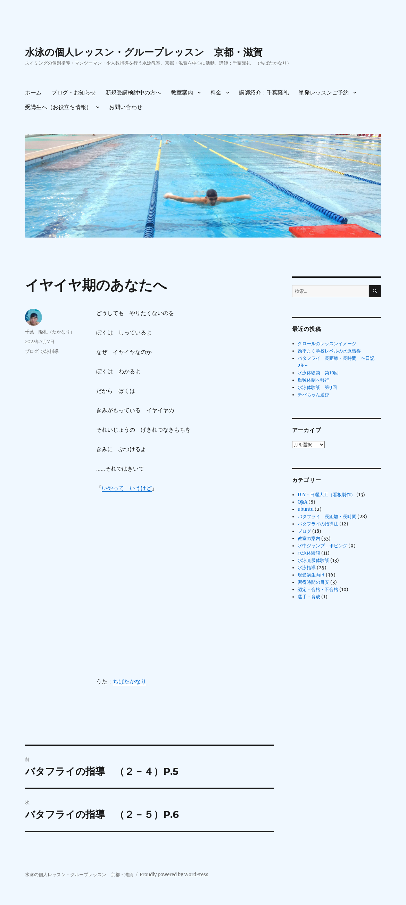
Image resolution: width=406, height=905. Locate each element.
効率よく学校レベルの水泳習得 (329, 351)
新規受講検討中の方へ (133, 92)
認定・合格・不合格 (318, 589)
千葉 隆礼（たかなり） (50, 331)
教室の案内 (309, 538)
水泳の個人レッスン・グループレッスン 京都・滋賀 (144, 52)
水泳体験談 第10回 (318, 373)
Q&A (302, 502)
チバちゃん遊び (313, 395)
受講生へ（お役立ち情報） (58, 107)
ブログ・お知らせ (73, 92)
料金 (216, 92)
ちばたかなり (129, 681)
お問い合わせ (125, 107)
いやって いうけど (127, 487)
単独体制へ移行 (313, 380)
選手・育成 (309, 597)
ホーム (33, 92)
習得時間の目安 (313, 582)
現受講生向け (311, 575)
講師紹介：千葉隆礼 (264, 92)
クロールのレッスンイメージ (327, 344)
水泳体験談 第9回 (317, 387)
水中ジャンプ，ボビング (322, 546)
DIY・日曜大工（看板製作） (326, 495)
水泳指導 (50, 351)
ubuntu (306, 509)
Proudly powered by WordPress (174, 875)
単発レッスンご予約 (324, 92)
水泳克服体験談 (313, 560)
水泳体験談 (309, 553)
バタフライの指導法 (318, 524)
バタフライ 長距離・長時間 (327, 517)
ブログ (32, 351)
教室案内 (182, 92)
